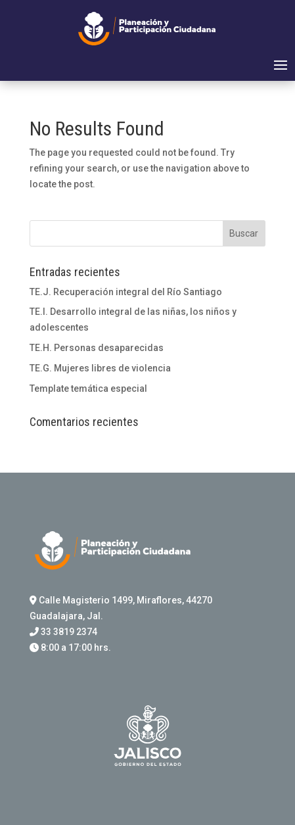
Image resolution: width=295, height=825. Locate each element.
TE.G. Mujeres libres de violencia (100, 368)
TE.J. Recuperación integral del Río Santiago (126, 292)
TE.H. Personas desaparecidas (97, 347)
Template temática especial (88, 388)
